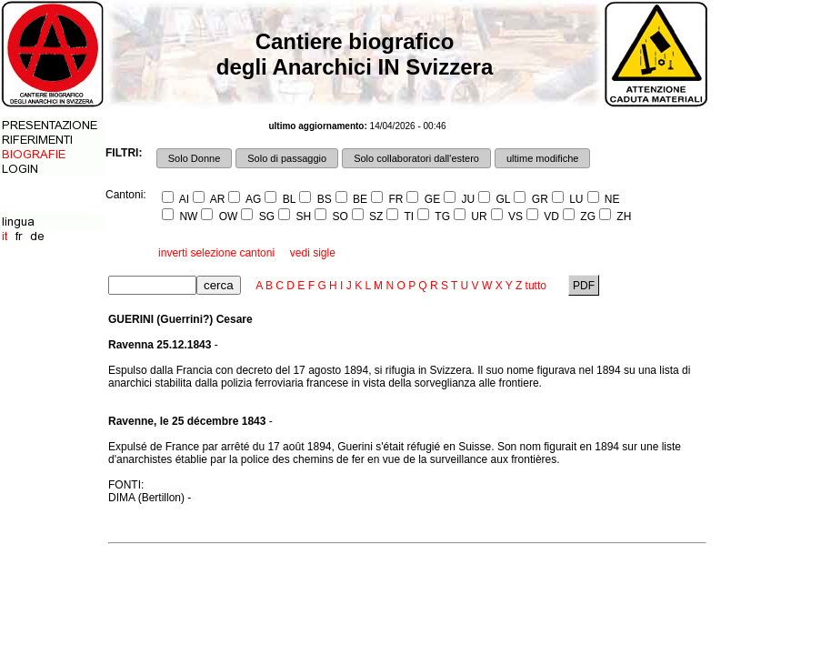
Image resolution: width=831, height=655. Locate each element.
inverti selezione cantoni (216, 253)
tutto (536, 285)
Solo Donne (194, 158)
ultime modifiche (542, 158)
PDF (584, 285)
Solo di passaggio (286, 158)
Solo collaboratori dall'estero (416, 158)
